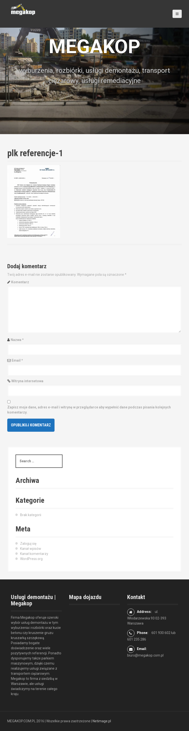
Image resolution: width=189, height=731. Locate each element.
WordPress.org (31, 559)
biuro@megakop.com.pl (145, 655)
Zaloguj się (28, 543)
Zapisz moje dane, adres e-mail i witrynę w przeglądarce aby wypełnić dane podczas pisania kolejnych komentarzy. (89, 409)
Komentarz (20, 282)
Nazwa (17, 340)
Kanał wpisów (30, 549)
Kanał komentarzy (34, 554)
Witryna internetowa (27, 381)
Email (17, 360)
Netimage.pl (102, 721)
